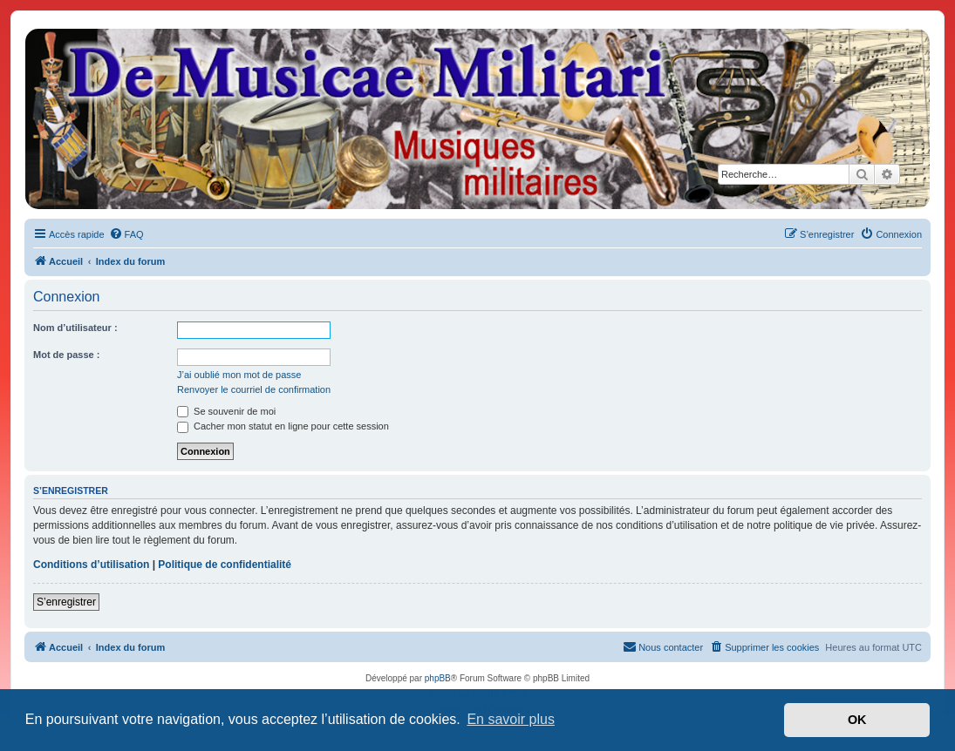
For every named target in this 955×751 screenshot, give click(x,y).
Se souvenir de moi (226, 411)
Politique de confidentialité (224, 564)
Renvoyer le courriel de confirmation (254, 389)
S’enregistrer (66, 602)
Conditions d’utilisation (91, 564)
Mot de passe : (66, 354)
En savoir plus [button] (511, 719)
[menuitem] (126, 234)
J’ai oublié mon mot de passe (239, 374)
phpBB (438, 678)
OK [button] (857, 720)
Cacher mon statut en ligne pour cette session (283, 426)
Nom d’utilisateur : (75, 327)
